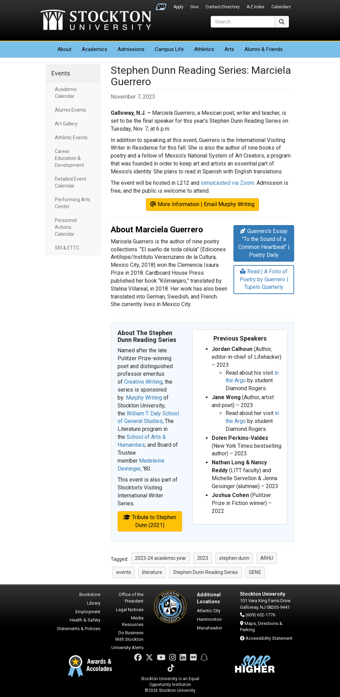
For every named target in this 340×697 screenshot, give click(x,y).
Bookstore (89, 594)
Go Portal (161, 5)
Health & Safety (85, 620)
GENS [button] (255, 572)
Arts (229, 49)
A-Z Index (255, 6)
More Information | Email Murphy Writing (202, 204)
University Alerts (127, 647)
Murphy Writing (144, 397)
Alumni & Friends (263, 49)
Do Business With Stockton (129, 636)
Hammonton (209, 619)
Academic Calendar (66, 93)
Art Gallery (66, 124)
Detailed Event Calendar (70, 182)
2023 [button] (202, 558)
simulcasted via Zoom (227, 183)
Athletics (204, 49)
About (64, 49)
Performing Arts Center (72, 203)
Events (60, 73)
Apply (178, 6)
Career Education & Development (69, 158)
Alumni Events (70, 110)
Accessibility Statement (269, 638)
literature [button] (152, 572)
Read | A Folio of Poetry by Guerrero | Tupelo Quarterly (264, 279)
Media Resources (132, 621)
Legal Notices (129, 609)
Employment (88, 611)
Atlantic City (208, 610)
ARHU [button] (266, 558)
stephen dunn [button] (234, 558)
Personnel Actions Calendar (66, 227)
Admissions (131, 49)
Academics (94, 49)
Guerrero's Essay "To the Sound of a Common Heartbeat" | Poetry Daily (264, 243)
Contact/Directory (223, 6)
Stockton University (96, 20)
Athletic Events (71, 137)
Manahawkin (209, 627)
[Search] (243, 22)
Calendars (281, 6)
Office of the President (131, 598)
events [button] (123, 572)
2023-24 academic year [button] (160, 558)
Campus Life (169, 49)
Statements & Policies (78, 628)
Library (93, 603)
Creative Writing (143, 381)
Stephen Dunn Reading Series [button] (205, 572)
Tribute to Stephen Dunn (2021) (149, 521)
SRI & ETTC (67, 248)
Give (194, 6)
